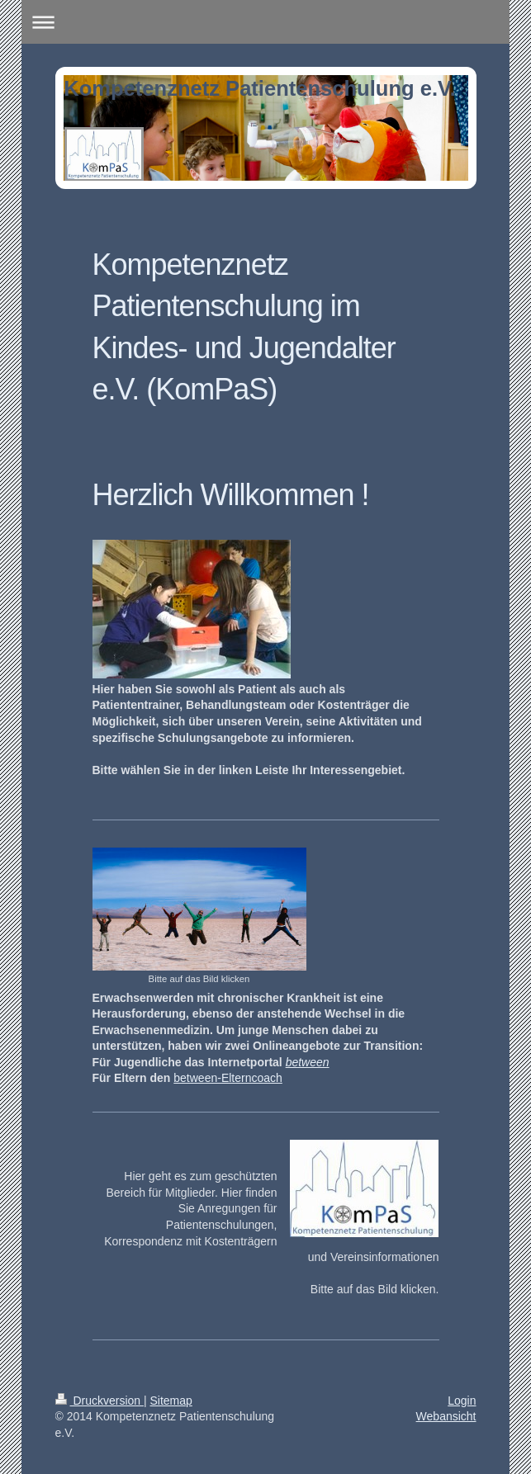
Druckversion (99, 1400)
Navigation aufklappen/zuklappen (266, 22)
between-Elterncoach (227, 1077)
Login (462, 1400)
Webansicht (446, 1416)
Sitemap (171, 1400)
